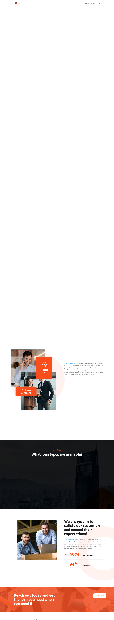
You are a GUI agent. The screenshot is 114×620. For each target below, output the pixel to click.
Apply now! (99, 596)
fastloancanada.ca (70, 363)
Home (87, 3)
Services (93, 3)
